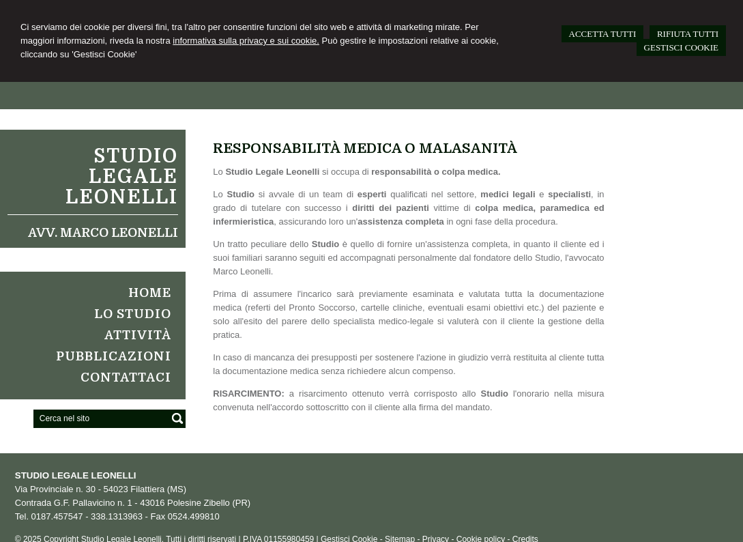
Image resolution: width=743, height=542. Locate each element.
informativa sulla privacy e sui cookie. (246, 40)
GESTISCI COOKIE (681, 47)
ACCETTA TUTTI (603, 34)
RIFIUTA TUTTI (687, 34)
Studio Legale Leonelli (121, 176)
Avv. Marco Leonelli (103, 233)
